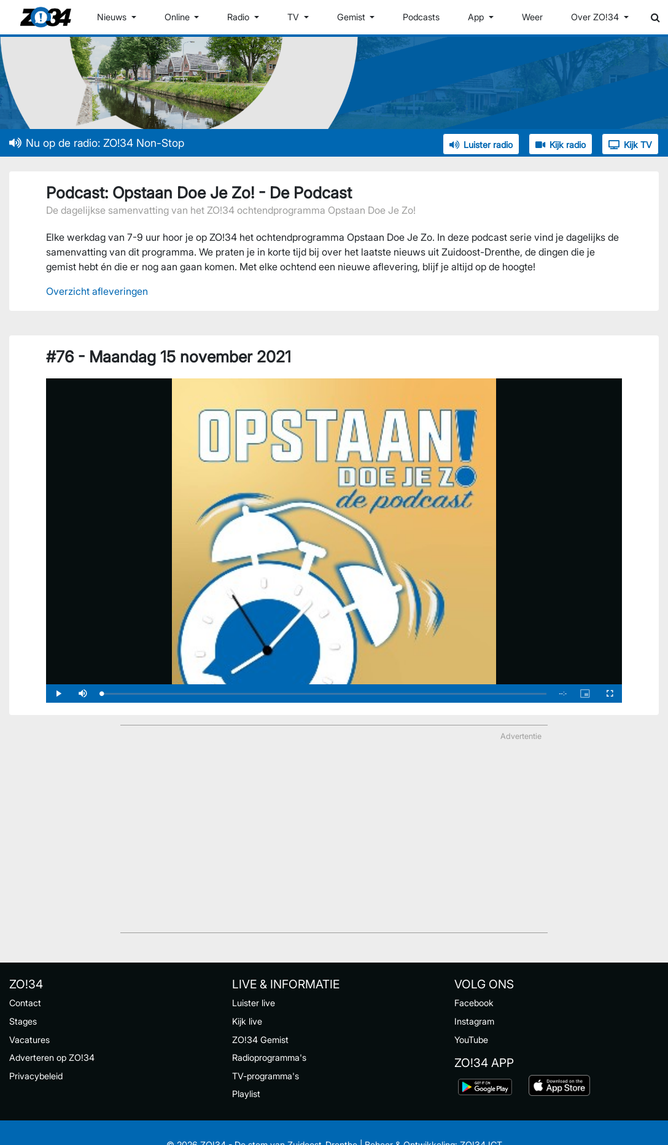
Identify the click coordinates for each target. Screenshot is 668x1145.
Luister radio (481, 144)
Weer (532, 17)
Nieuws (113, 17)
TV (294, 17)
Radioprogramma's (269, 1057)
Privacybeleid (36, 1076)
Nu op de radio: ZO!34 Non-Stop (96, 142)
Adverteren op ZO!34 (52, 1057)
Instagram (474, 1021)
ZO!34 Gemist (260, 1039)
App (477, 17)
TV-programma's (265, 1076)
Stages (23, 1021)
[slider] (323, 694)
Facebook (474, 1003)
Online (178, 17)
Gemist (352, 17)
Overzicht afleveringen (97, 291)
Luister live (253, 1003)
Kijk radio (560, 144)
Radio (239, 17)
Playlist (246, 1093)
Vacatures (29, 1039)
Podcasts (421, 17)
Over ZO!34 (596, 17)
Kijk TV (630, 144)
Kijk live (247, 1021)
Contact (25, 1003)
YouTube (471, 1039)
